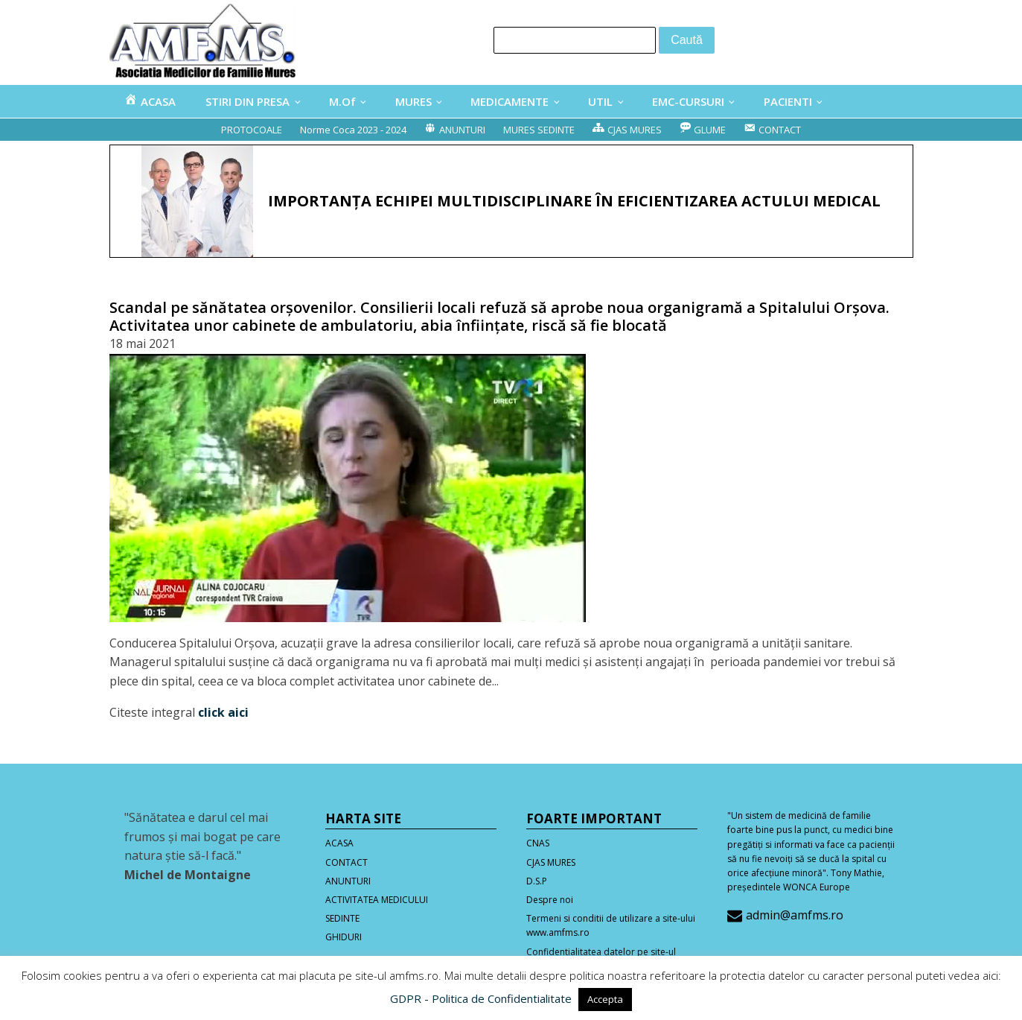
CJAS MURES (550, 862)
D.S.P (536, 881)
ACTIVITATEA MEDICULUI (376, 899)
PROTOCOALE (251, 129)
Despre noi (549, 899)
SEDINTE (342, 918)
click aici (223, 712)
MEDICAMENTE (509, 101)
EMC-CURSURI (688, 101)
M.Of (342, 101)
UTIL (600, 101)
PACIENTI (788, 101)
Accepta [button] (605, 999)
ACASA (339, 843)
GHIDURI (343, 937)
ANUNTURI (348, 881)
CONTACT (346, 862)
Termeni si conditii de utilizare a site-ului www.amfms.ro (610, 925)
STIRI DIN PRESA (247, 101)
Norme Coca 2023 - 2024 (353, 129)
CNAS (537, 843)
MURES (413, 101)
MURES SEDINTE (539, 129)
